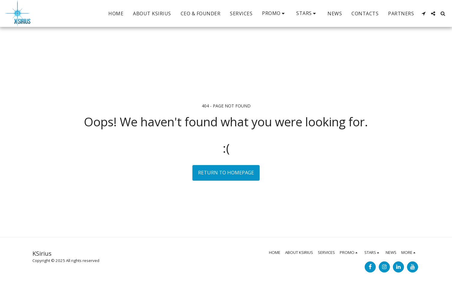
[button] (274, 13)
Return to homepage (226, 172)
